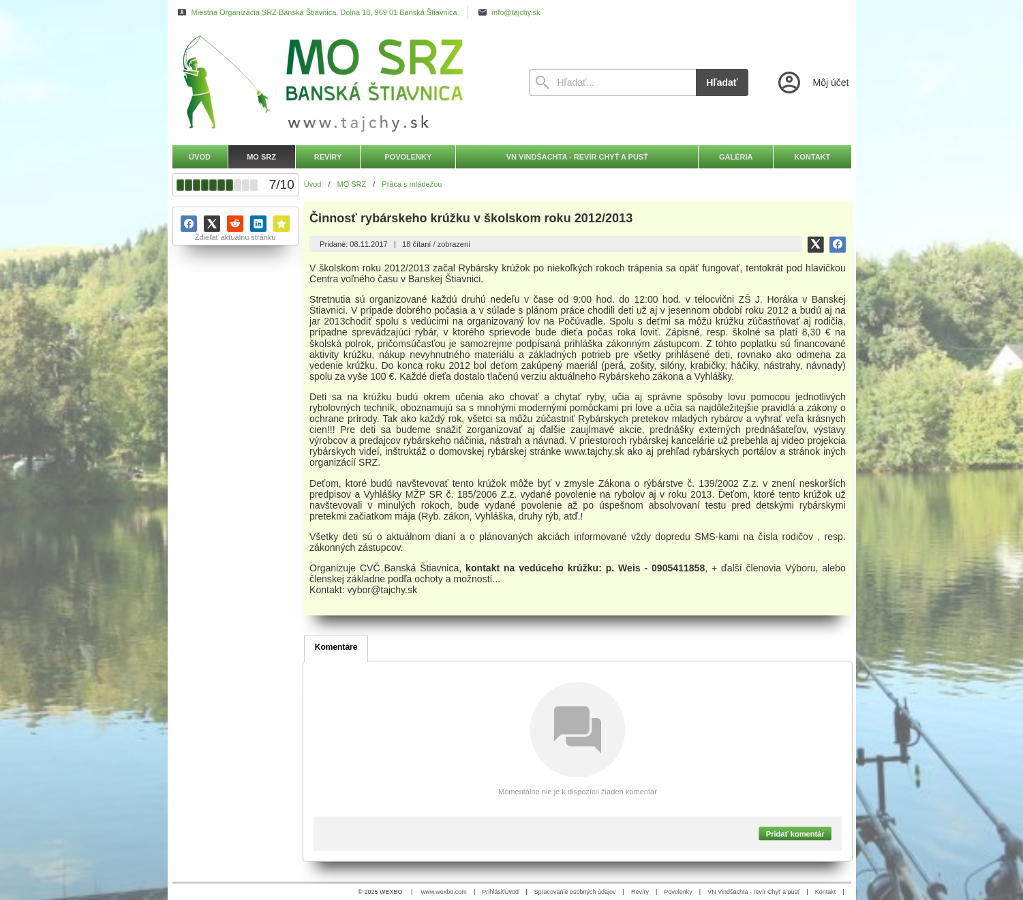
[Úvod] (338, 82)
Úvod (511, 891)
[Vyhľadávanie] (613, 82)
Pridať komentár (795, 833)
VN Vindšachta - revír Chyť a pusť (753, 891)
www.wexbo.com (444, 891)
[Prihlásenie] (812, 82)
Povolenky (678, 891)
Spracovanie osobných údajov (574, 891)
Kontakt (825, 891)
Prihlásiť (493, 891)
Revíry (640, 891)
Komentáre (336, 647)
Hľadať (721, 82)
